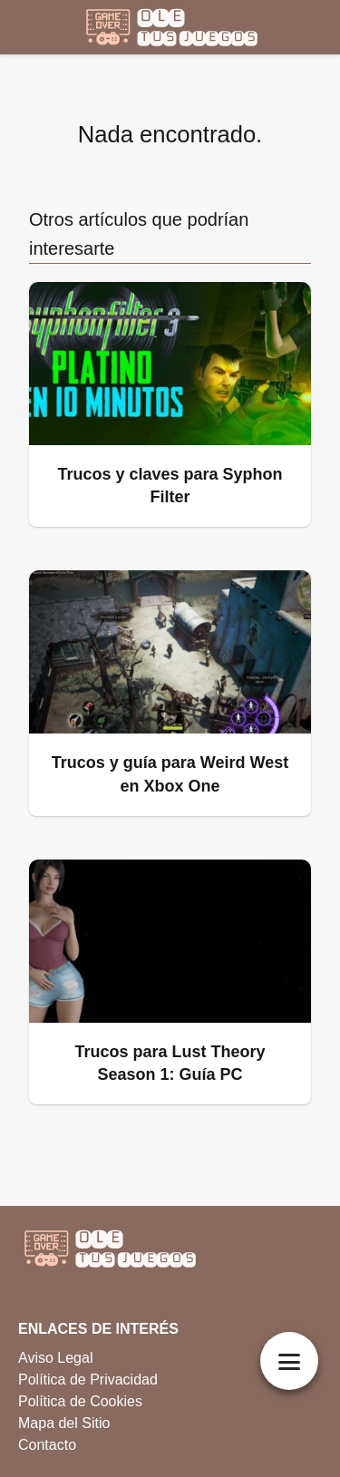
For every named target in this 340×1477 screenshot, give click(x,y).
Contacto (47, 1445)
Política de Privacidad (88, 1379)
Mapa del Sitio (64, 1423)
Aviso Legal (55, 1357)
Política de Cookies (80, 1401)
